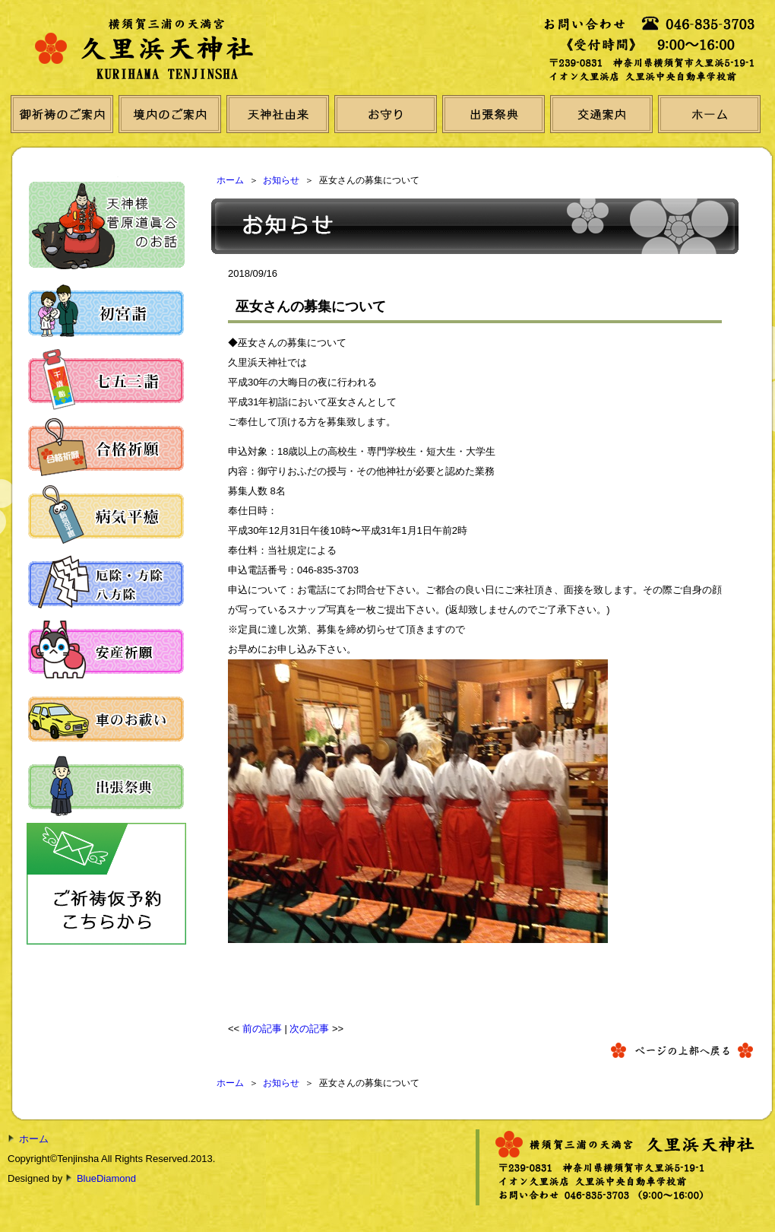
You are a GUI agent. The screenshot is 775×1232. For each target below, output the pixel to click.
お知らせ (281, 180)
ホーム (230, 180)
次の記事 (309, 1028)
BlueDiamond (106, 1178)
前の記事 (262, 1028)
